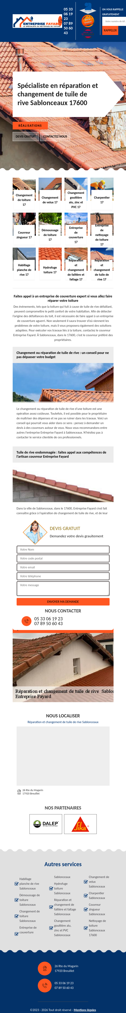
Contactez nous (55, 136)
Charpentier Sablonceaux (97, 895)
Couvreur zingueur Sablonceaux (97, 909)
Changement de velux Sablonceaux (99, 881)
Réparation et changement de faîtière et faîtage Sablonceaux (65, 907)
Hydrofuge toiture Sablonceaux (62, 888)
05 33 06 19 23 (68, 14)
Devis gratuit (26, 136)
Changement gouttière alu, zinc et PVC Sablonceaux (62, 928)
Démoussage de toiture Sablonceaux (30, 899)
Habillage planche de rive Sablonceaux (29, 883)
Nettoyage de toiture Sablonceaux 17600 (97, 928)
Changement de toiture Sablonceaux (30, 916)
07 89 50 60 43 (68, 28)
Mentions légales (85, 1010)
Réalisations (30, 125)
